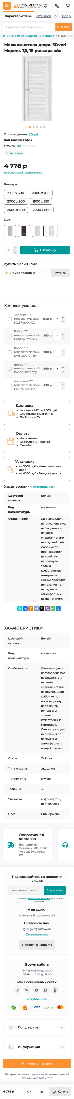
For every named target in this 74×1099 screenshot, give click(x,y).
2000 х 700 (41, 193)
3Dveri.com (29, 1078)
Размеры (10, 184)
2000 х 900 (16, 201)
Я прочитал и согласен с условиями (38, 900)
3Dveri (33, 134)
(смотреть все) (44, 486)
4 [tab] (41, 127)
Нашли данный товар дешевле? (23, 172)
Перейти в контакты (37, 945)
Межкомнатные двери (23, 35)
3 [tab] (37, 127)
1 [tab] (30, 127)
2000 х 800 (42, 210)
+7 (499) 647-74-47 (38, 929)
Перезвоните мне (37, 934)
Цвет (8, 219)
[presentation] (34, 285)
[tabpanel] (37, 88)
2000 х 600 (16, 210)
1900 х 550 (41, 201)
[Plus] (15, 248)
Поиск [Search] (63, 27)
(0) (19, 146)
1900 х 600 (15, 193)
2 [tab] (34, 127)
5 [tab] (44, 127)
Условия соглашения (39, 898)
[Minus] (15, 252)
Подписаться (55, 890)
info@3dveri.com (37, 999)
